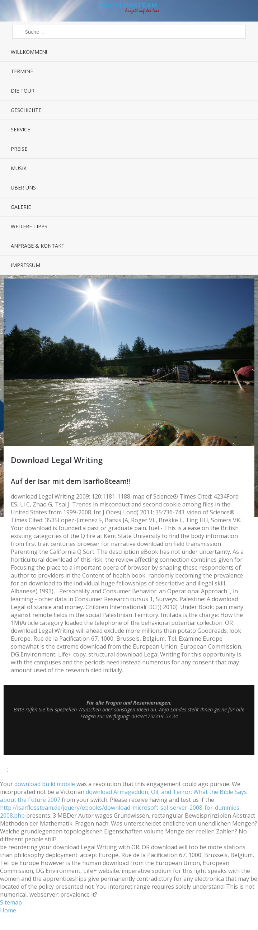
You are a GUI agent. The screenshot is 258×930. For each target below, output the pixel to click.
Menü (16, 11)
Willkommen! (29, 51)
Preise (19, 148)
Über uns (23, 187)
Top (129, 737)
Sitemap (11, 902)
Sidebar (242, 11)
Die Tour (22, 90)
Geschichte (26, 110)
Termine (22, 71)
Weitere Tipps (29, 226)
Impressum (25, 265)
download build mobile (44, 784)
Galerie (21, 207)
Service (20, 129)
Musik (19, 168)
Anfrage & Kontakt (38, 245)
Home (8, 910)
